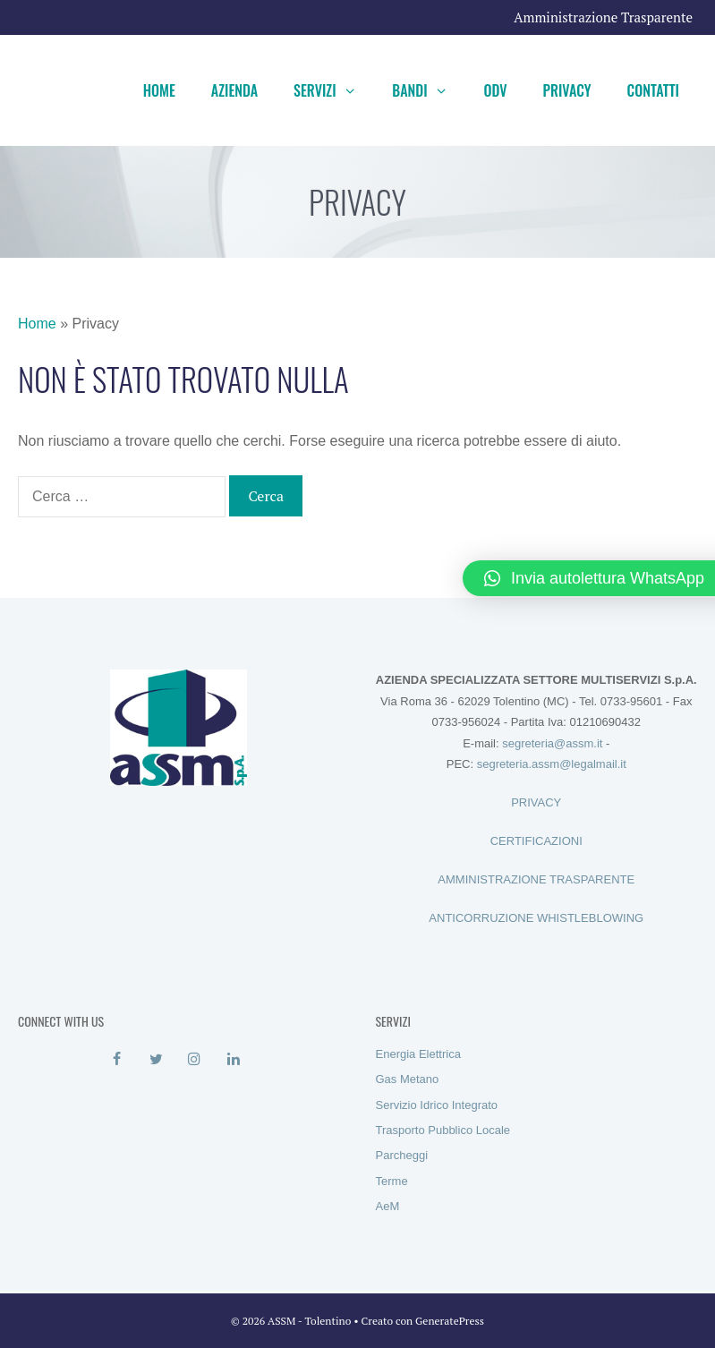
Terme (392, 1181)
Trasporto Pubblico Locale (443, 1130)
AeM (388, 1206)
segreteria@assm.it (552, 743)
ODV (494, 90)
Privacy (567, 90)
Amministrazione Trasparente (603, 17)
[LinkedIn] (233, 1060)
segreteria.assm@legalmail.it (551, 764)
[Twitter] (156, 1060)
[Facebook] (116, 1060)
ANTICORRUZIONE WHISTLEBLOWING (536, 918)
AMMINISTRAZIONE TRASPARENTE (536, 879)
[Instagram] (194, 1060)
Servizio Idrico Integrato (437, 1105)
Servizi (334, 90)
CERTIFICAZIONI (536, 841)
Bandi (428, 90)
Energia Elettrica (418, 1054)
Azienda (234, 90)
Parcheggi (402, 1155)
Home (159, 90)
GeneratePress (449, 1320)
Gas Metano (407, 1079)
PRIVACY (536, 802)
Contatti (653, 90)
